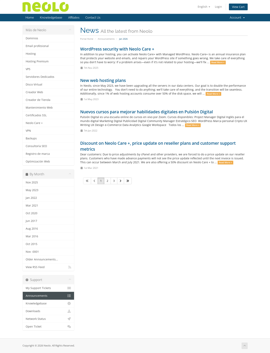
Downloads (48, 311)
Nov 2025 (32, 182)
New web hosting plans (103, 80)
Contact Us (92, 17)
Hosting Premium (37, 61)
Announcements (106, 38)
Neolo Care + (34, 123)
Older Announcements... (42, 259)
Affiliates (73, 17)
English (204, 6)
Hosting (31, 53)
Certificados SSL (36, 115)
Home (29, 17)
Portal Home (86, 38)
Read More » (217, 62)
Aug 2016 (32, 228)
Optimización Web (38, 161)
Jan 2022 (31, 198)
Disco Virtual (34, 84)
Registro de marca (38, 154)
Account (237, 17)
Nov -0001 (32, 251)
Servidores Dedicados (40, 77)
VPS (28, 69)
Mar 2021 (32, 205)
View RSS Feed (48, 267)
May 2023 (32, 190)
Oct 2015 (31, 244)
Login (218, 6)
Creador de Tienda (38, 100)
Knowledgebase (51, 17)
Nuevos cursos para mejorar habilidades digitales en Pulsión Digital (146, 112)
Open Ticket (48, 326)
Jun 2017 (31, 221)
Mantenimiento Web (39, 107)
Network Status (48, 318)
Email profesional (37, 46)
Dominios (32, 38)
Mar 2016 (32, 236)
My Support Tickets (48, 288)
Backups (31, 138)
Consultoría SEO (36, 146)
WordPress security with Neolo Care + (117, 49)
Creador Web (34, 92)
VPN (28, 130)
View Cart (238, 7)
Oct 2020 (31, 213)
